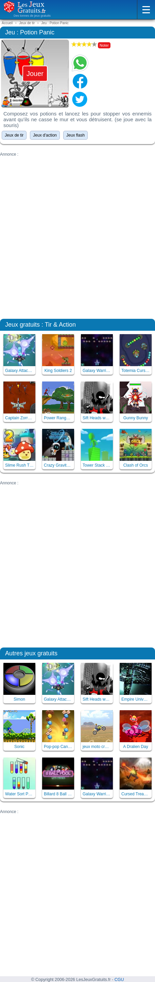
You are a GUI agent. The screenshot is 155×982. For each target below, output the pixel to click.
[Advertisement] (77, 234)
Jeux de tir (14, 135)
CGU (119, 979)
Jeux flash (75, 135)
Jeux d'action (45, 135)
